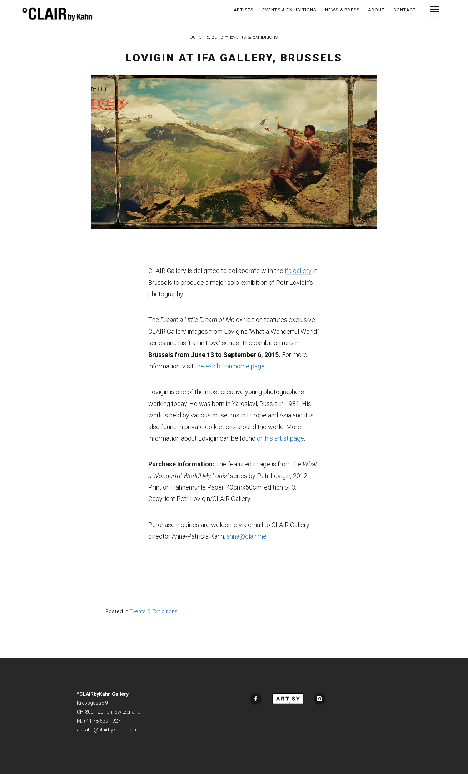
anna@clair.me (246, 536)
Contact (404, 10)
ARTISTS (243, 10)
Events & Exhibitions (289, 10)
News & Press (342, 10)
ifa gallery (298, 270)
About (376, 10)
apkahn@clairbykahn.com (106, 730)
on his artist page (280, 438)
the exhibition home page (230, 366)
